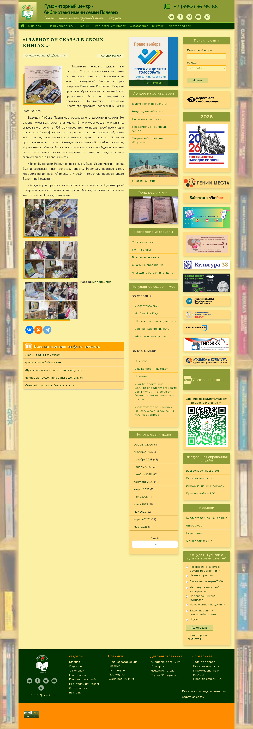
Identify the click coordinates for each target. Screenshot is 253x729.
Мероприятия (44, 224)
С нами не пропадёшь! (147, 265)
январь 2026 (142, 452)
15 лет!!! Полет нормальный (150, 103)
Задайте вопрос (204, 661)
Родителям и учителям (110, 25)
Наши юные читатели (146, 119)
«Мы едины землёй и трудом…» (153, 272)
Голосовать (199, 627)
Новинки (85, 25)
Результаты (193, 638)
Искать (198, 80)
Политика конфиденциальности (204, 691)
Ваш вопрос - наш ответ (151, 368)
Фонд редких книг (199, 540)
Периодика (194, 533)
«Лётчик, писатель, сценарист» (155, 321)
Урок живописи (142, 242)
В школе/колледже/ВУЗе (205, 582)
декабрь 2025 (143, 459)
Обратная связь (193, 696)
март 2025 (140, 526)
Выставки (158, 25)
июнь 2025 (141, 504)
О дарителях (77, 675)
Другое (193, 619)
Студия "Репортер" (164, 675)
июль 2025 (141, 496)
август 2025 (141, 489)
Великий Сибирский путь (152, 328)
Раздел (192, 62)
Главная (22, 26)
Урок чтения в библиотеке (43, 267)
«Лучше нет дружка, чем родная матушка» (53, 274)
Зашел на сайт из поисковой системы (201, 612)
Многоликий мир (144, 180)
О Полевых (76, 670)
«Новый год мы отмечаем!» (43, 259)
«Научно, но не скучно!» (150, 336)
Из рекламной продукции (205, 605)
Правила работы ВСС (200, 493)
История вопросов (199, 478)
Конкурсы (158, 666)
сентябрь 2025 (143, 481)
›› (155, 544)
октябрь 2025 (143, 474)
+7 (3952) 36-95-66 (196, 6)
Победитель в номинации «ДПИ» (149, 128)
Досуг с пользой (181, 26)
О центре (35, 26)
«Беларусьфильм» (147, 306)
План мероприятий (62, 25)
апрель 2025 (142, 519)
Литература (194, 525)
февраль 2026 (143, 444)
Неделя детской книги (147, 111)
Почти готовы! (153, 82)
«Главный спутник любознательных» (49, 290)
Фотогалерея (139, 25)
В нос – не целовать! (145, 257)
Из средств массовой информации (203, 589)
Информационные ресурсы (205, 486)
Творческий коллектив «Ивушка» (148, 140)
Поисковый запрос (200, 50)
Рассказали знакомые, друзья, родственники (203, 568)
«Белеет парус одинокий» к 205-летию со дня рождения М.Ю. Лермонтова (154, 410)
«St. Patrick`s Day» (146, 313)
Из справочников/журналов (200, 597)
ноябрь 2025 (142, 466)
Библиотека (207, 197)
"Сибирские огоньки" (165, 661)
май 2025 (140, 511)
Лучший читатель (162, 670)
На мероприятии (199, 576)
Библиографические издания (206, 517)
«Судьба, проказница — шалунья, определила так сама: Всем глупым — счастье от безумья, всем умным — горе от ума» (156, 391)
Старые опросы (196, 635)
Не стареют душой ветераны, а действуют (54, 282)
